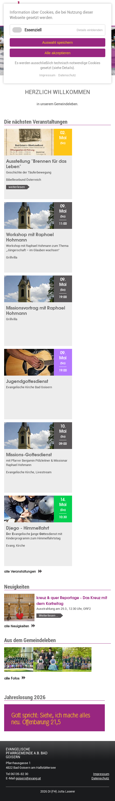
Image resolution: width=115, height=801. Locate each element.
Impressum (101, 774)
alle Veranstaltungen (20, 571)
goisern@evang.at (28, 778)
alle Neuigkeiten (16, 625)
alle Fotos (11, 677)
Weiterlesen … (51, 615)
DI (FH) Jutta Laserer (61, 791)
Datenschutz (100, 778)
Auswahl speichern (57, 42)
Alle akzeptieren (58, 53)
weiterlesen (16, 187)
